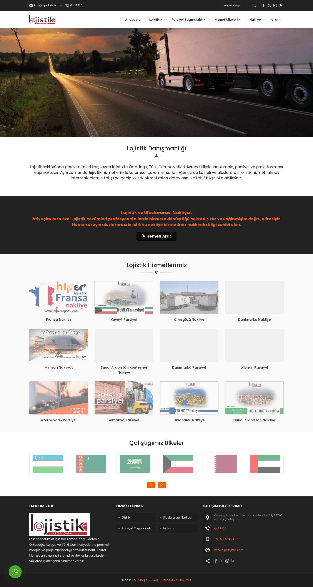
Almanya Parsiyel (124, 420)
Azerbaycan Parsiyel (59, 420)
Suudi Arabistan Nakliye (254, 420)
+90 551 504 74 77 (226, 539)
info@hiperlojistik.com (48, 5)
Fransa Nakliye (59, 319)
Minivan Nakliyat (59, 367)
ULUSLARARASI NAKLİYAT (175, 580)
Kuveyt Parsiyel (124, 319)
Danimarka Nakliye (254, 319)
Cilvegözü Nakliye (189, 319)
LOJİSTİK (138, 580)
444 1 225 (76, 5)
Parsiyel (151, 580)
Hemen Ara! (156, 236)
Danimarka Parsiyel (189, 367)
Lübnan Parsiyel (254, 367)
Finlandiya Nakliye (189, 420)
